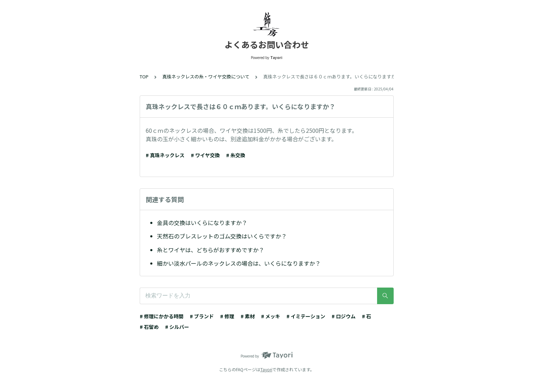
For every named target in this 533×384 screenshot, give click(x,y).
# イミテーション (305, 316)
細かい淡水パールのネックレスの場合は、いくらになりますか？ (239, 263)
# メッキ (270, 316)
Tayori (266, 369)
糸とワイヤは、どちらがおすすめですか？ (210, 250)
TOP (144, 76)
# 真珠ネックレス (165, 155)
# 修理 (227, 316)
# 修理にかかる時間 (161, 316)
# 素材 (248, 316)
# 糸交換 (235, 155)
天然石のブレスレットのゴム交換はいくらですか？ (222, 236)
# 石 (366, 316)
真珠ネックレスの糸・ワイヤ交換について (205, 76)
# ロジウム (344, 316)
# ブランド (202, 316)
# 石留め (149, 326)
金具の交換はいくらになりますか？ (202, 222)
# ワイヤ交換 (205, 155)
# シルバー (177, 326)
